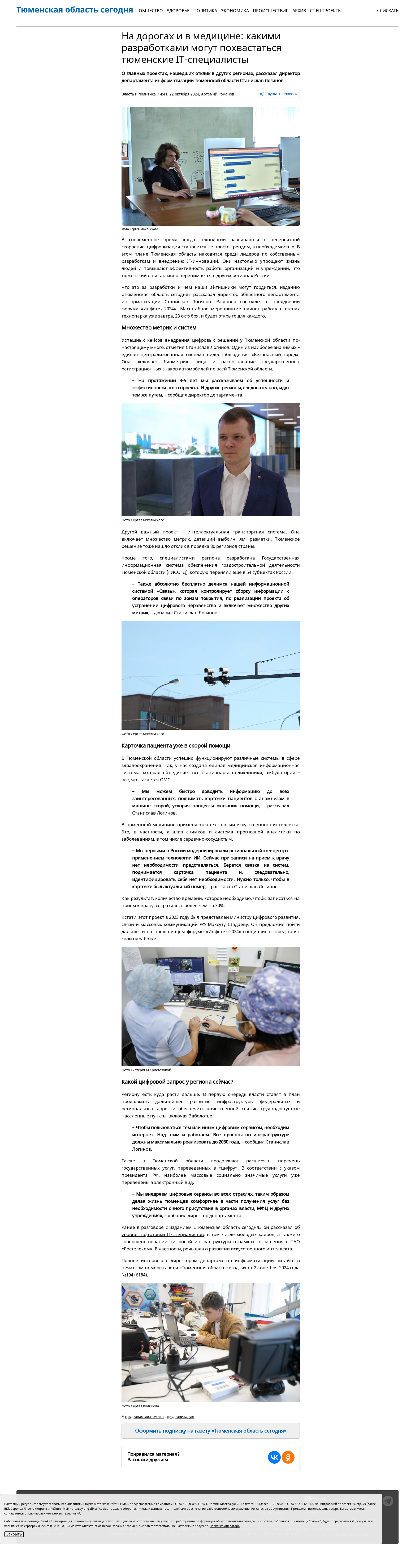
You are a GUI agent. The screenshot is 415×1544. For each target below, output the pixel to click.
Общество (151, 11)
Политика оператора (225, 1526)
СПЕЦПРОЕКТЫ (326, 11)
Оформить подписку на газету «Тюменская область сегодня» (211, 1430)
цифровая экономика (144, 1416)
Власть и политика (139, 94)
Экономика (235, 11)
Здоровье (178, 11)
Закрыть (14, 1534)
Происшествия (270, 11)
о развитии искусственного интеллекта (248, 1249)
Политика (205, 11)
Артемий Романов (217, 94)
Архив (299, 11)
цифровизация (180, 1416)
